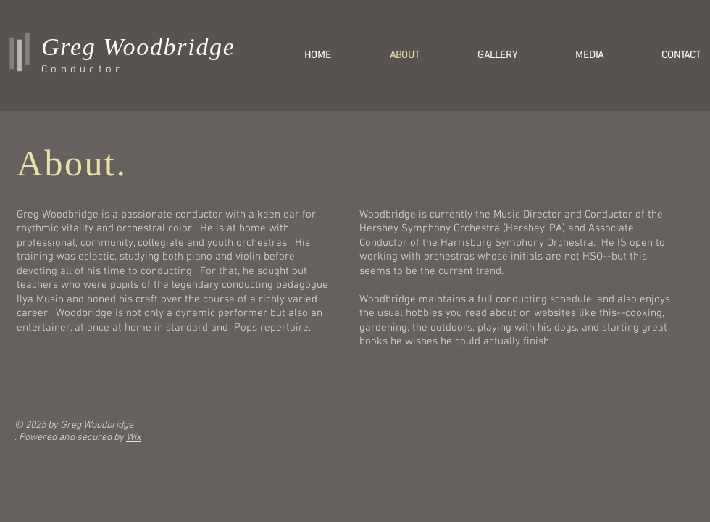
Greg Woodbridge (138, 46)
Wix (133, 437)
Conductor (82, 69)
